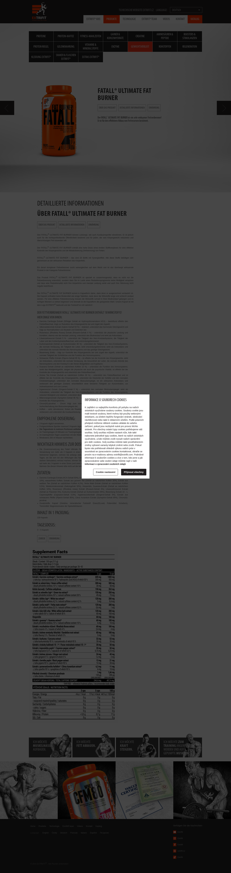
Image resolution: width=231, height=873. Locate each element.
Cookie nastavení (105, 472)
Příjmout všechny (133, 472)
